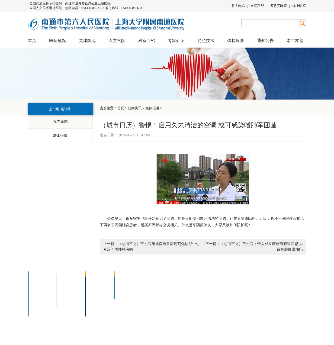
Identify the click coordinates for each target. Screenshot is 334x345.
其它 (92, 305)
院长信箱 (38, 305)
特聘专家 (124, 287)
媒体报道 (152, 108)
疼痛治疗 (177, 281)
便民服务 (205, 293)
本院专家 (124, 293)
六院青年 (67, 293)
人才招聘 (250, 287)
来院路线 (257, 6)
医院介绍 (38, 281)
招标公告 (250, 281)
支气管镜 (177, 287)
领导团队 (38, 287)
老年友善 (295, 40)
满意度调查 (278, 6)
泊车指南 (226, 299)
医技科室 (96, 299)
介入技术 (153, 281)
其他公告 (250, 293)
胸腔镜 (151, 287)
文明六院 (67, 299)
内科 (92, 287)
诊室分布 (226, 293)
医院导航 (205, 299)
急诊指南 (226, 281)
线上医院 (299, 6)
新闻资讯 (135, 108)
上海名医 (124, 281)
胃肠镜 (151, 293)
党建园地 (87, 40)
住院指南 (205, 287)
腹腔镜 (176, 293)
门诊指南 (205, 281)
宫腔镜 (176, 299)
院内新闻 (60, 121)
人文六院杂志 (71, 287)
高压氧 (151, 299)
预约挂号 (226, 287)
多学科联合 (98, 281)
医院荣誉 (38, 299)
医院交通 (38, 311)
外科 (92, 293)
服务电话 (238, 6)
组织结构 (38, 293)
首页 (32, 40)
